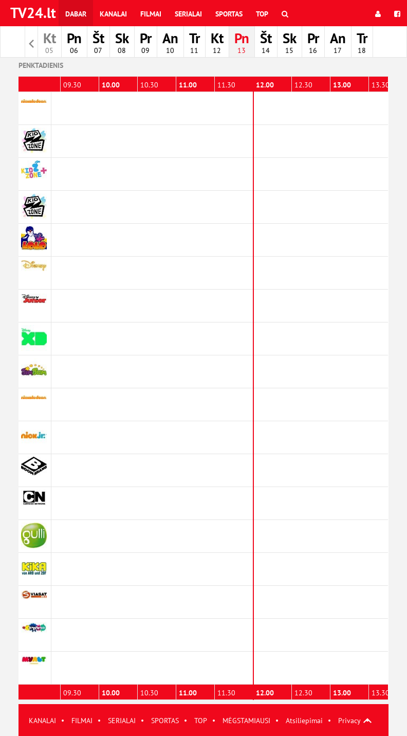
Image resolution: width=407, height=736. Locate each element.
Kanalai (113, 14)
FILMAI (81, 720)
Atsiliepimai (304, 720)
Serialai (188, 14)
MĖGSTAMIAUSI (246, 720)
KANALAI (42, 720)
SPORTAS (165, 720)
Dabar (75, 14)
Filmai (150, 14)
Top (262, 14)
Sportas (229, 14)
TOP (200, 720)
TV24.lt (33, 12)
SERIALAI (122, 720)
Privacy (349, 720)
